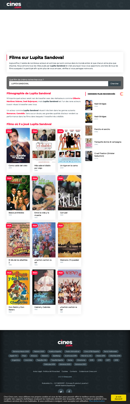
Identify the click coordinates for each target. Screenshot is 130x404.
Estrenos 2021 (80, 364)
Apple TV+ (13, 356)
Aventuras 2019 (70, 356)
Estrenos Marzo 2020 (21, 351)
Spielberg (56, 356)
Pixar (24, 356)
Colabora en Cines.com (88, 371)
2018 (116, 360)
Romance (11, 113)
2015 (91, 360)
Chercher (114, 83)
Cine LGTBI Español (91, 351)
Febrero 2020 (39, 351)
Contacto (73, 371)
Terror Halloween (110, 351)
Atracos (34, 356)
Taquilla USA (41, 360)
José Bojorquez (30, 101)
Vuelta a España (55, 351)
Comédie (20, 113)
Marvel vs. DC (86, 356)
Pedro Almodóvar (72, 351)
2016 (99, 360)
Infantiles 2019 (115, 356)
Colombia (28, 360)
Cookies (65, 371)
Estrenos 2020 (65, 364)
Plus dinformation (97, 401)
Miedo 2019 (100, 356)
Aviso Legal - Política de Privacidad (46, 371)
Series (70, 360)
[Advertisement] (65, 29)
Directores (81, 360)
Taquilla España (57, 360)
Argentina (16, 360)
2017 (108, 360)
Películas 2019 (49, 364)
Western (45, 356)
